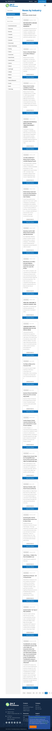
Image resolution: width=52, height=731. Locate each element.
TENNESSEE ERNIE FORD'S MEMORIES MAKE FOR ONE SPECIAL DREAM (29, 328)
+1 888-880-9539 (10, 1)
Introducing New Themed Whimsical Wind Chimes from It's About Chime (30, 519)
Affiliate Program (26, 710)
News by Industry (11, 14)
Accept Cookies (33, 726)
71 (49, 693)
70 (46, 693)
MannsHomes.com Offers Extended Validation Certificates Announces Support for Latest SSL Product (29, 265)
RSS (24, 717)
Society (9, 83)
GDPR (46, 723)
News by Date (10, 17)
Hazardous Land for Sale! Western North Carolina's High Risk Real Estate (29, 233)
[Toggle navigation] (45, 5)
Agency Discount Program (28, 707)
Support (37, 713)
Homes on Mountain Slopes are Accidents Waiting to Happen (29, 54)
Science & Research (12, 80)
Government (10, 54)
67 (36, 693)
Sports (9, 86)
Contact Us (37, 715)
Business (10, 31)
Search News (10, 21)
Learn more (44, 722)
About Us (37, 705)
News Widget (25, 719)
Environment (10, 43)
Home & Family (11, 57)
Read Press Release (30, 43)
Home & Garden (11, 60)
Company (37, 703)
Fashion (10, 51)
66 (33, 693)
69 (43, 693)
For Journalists (26, 720)
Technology (10, 89)
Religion (10, 77)
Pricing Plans (25, 705)
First (24, 693)
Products (25, 703)
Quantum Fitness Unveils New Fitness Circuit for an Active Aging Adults (30, 395)
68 (39, 693)
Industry (10, 63)
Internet (9, 66)
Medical (9, 74)
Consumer (10, 37)
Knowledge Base (26, 715)
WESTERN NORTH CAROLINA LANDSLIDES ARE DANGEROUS (30, 25)
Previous (29, 693)
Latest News (10, 10)
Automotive (10, 28)
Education (10, 40)
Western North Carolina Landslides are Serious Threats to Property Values (29, 88)
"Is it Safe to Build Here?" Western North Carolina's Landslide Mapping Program (29, 159)
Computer (10, 34)
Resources (26, 713)
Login (35, 1)
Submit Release (42, 1)
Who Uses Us (38, 707)
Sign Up (30, 1)
